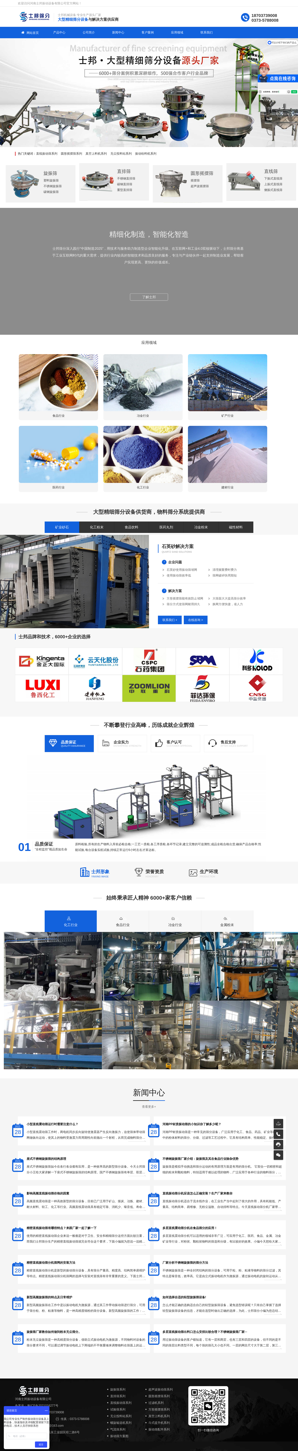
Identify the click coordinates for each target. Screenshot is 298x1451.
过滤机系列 (154, 1402)
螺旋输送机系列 (119, 1422)
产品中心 (59, 32)
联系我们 (207, 32)
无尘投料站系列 (121, 153)
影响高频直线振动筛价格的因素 (48, 1193)
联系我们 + (169, 620)
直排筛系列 (115, 1396)
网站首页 (30, 32)
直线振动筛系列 (46, 153)
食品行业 (58, 415)
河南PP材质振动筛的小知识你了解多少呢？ (191, 1124)
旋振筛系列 (115, 1389)
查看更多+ (149, 1106)
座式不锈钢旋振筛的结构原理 (46, 1158)
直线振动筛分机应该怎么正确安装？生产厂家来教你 (197, 1193)
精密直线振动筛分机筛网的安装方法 (51, 1262)
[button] (9, 126)
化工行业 (143, 487)
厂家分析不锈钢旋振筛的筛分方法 (185, 1262)
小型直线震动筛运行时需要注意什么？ (52, 1124)
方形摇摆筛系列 (157, 1409)
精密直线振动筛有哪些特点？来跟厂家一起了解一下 (62, 1228)
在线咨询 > (195, 620)
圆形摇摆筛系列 (71, 153)
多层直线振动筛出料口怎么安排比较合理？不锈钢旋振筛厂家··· (204, 1331)
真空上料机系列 (96, 153)
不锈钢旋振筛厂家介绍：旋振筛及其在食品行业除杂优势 (200, 1158)
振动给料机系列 (145, 153)
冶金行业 (143, 415)
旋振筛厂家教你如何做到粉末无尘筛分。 (54, 1331)
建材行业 (227, 487)
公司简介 (89, 32)
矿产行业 (227, 415)
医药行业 (58, 487)
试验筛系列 (115, 1409)
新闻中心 (118, 32)
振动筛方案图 (117, 1436)
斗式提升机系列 (157, 1422)
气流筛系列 (115, 1429)
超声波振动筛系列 (158, 1389)
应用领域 (177, 32)
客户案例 (148, 32)
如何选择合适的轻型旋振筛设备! (184, 1297)
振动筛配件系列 (157, 1429)
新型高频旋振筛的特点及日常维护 (49, 1297)
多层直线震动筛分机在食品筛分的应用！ (189, 1228)
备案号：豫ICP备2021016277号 (36, 1405)
